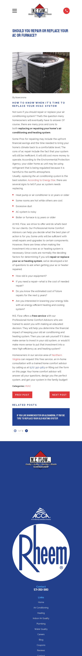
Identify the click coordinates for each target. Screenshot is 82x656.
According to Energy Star (41, 180)
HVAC (28, 386)
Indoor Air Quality (41, 618)
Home (41, 602)
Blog (41, 640)
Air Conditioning (41, 607)
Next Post (59, 395)
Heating (41, 613)
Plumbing (41, 624)
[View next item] (26, 430)
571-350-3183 (41, 590)
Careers (41, 634)
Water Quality (41, 629)
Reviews (41, 650)
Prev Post (22, 395)
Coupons (41, 645)
